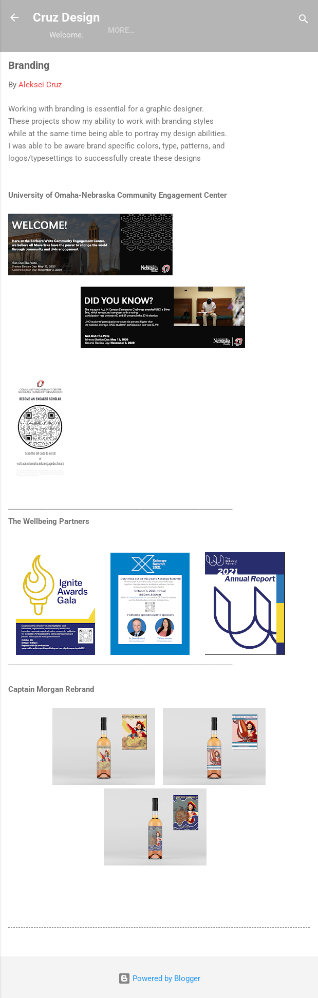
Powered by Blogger (159, 978)
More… (121, 30)
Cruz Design (66, 17)
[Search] (303, 20)
